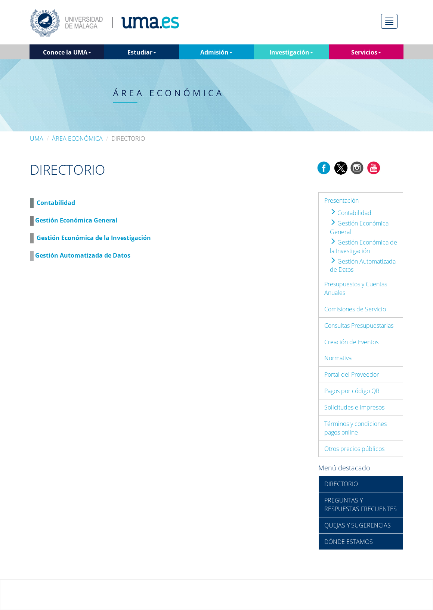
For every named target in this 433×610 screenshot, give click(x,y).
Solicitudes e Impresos (354, 407)
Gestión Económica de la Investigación (94, 238)
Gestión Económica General (76, 220)
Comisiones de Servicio (355, 309)
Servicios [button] (366, 52)
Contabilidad (56, 203)
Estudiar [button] (141, 52)
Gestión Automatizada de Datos (82, 255)
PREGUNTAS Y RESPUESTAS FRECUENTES (360, 504)
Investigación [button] (291, 52)
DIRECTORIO (341, 484)
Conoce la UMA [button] (67, 52)
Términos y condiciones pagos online (355, 428)
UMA (36, 138)
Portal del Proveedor (351, 374)
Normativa (338, 358)
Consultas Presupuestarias (358, 325)
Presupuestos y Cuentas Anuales (355, 288)
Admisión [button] (216, 52)
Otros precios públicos (354, 449)
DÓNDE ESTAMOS (348, 542)
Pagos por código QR (352, 391)
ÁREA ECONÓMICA (77, 138)
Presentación (341, 200)
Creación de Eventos (351, 342)
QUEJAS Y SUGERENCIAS (357, 525)
